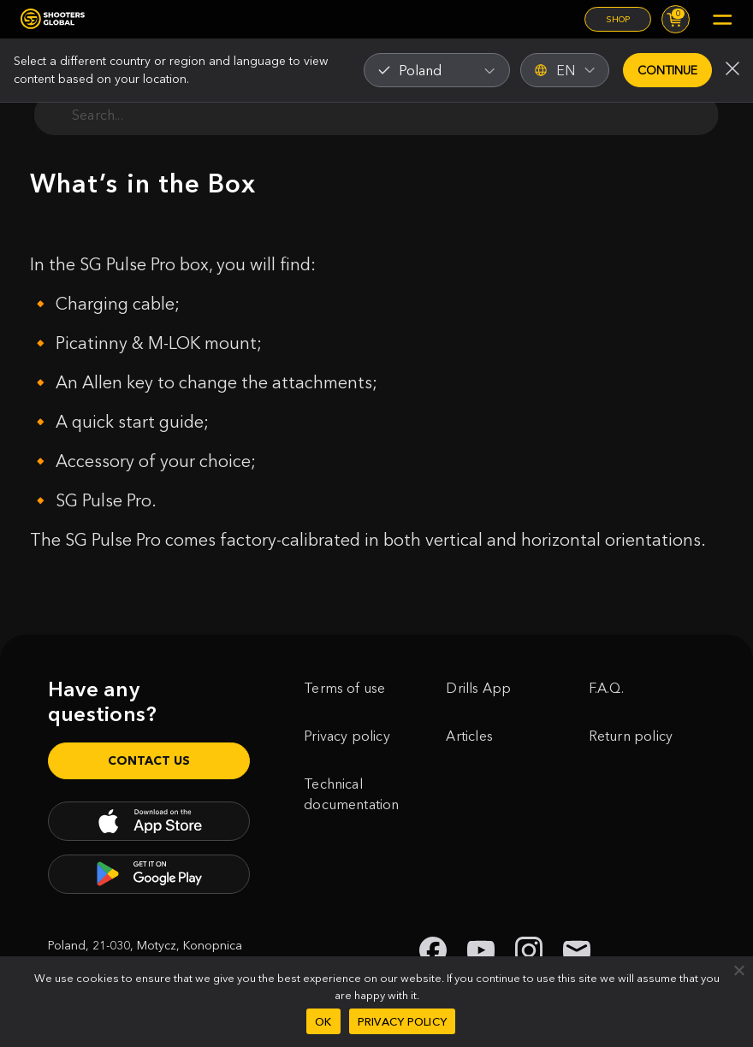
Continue (667, 70)
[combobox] (437, 70)
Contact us (149, 760)
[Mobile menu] (722, 19)
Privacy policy (347, 735)
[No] (738, 970)
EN (565, 70)
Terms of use (344, 687)
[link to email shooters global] (576, 950)
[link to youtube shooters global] (481, 950)
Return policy (631, 735)
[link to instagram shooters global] (529, 950)
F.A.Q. (606, 687)
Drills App (478, 687)
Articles (469, 735)
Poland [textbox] (420, 70)
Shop (618, 19)
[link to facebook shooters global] (433, 950)
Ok (323, 1021)
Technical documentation (351, 794)
